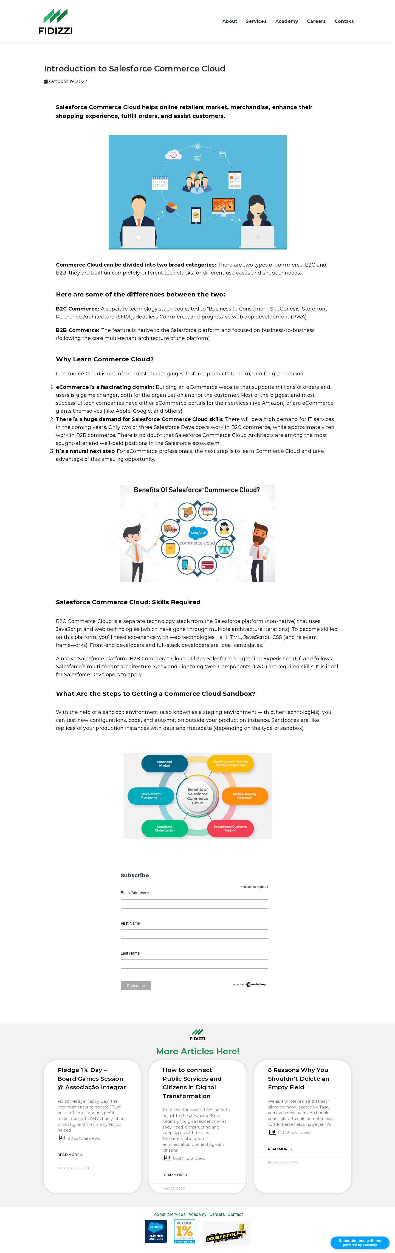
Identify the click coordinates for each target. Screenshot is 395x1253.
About (229, 21)
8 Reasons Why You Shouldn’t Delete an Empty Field (299, 1078)
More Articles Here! (197, 1051)
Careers (316, 21)
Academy (286, 21)
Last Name (130, 953)
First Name (130, 923)
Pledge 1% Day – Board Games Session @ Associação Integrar (92, 1078)
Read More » (70, 1155)
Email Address (135, 893)
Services (256, 21)
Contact (344, 21)
